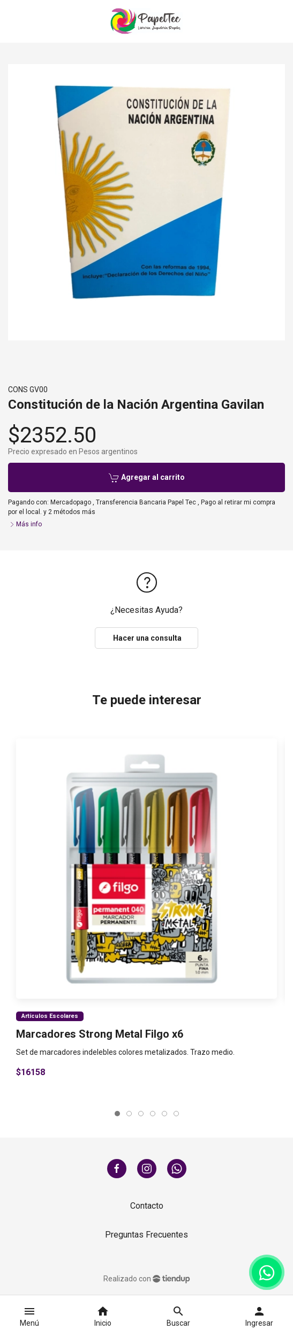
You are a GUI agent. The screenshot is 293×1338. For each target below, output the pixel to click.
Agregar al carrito (147, 477)
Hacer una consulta (146, 638)
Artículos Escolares (49, 1016)
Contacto (146, 1206)
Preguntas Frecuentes (146, 1235)
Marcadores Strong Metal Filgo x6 (99, 1034)
